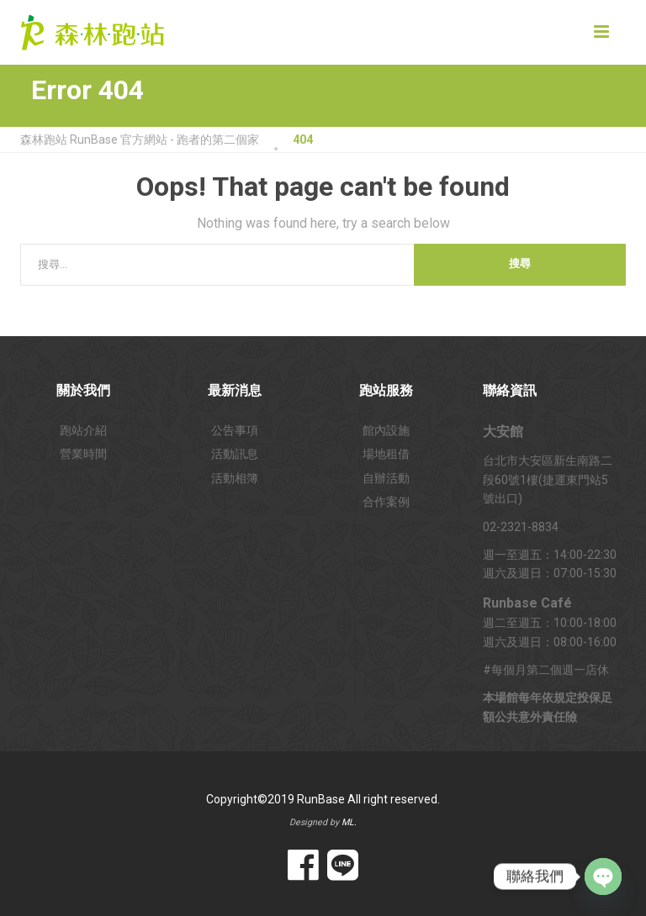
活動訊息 (234, 454)
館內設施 (386, 430)
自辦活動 (386, 478)
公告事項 (234, 430)
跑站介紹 (83, 430)
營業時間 (83, 454)
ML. (349, 822)
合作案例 (386, 501)
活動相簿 (234, 478)
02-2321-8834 (521, 527)
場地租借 (386, 454)
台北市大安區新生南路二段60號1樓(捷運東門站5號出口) (547, 479)
